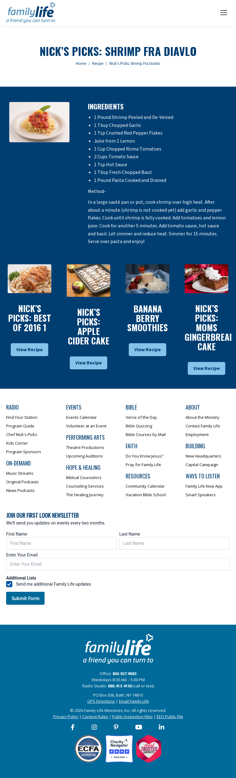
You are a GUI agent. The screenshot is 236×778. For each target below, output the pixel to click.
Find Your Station (21, 417)
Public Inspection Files (132, 716)
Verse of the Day (141, 417)
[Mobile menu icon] (224, 12)
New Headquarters (203, 456)
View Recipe (29, 349)
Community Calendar (145, 486)
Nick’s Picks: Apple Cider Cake (88, 326)
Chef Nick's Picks (21, 434)
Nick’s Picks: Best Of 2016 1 (29, 318)
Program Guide (20, 426)
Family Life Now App (204, 486)
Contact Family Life (203, 426)
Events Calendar (81, 417)
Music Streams (19, 473)
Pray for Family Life (143, 464)
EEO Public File (170, 716)
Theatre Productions (85, 447)
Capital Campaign (202, 464)
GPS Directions (101, 701)
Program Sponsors (23, 451)
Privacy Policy (65, 716)
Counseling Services (85, 486)
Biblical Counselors (83, 477)
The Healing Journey (85, 494)
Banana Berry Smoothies (147, 318)
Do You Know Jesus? (144, 456)
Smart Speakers (201, 494)
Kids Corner (17, 443)
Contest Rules (95, 716)
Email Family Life (134, 701)
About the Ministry (202, 417)
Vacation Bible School (146, 494)
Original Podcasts (22, 482)
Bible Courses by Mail (146, 434)
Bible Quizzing (139, 426)
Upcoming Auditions (84, 456)
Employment (197, 434)
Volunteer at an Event (86, 426)
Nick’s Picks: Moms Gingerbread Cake (209, 327)
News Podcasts (20, 490)
